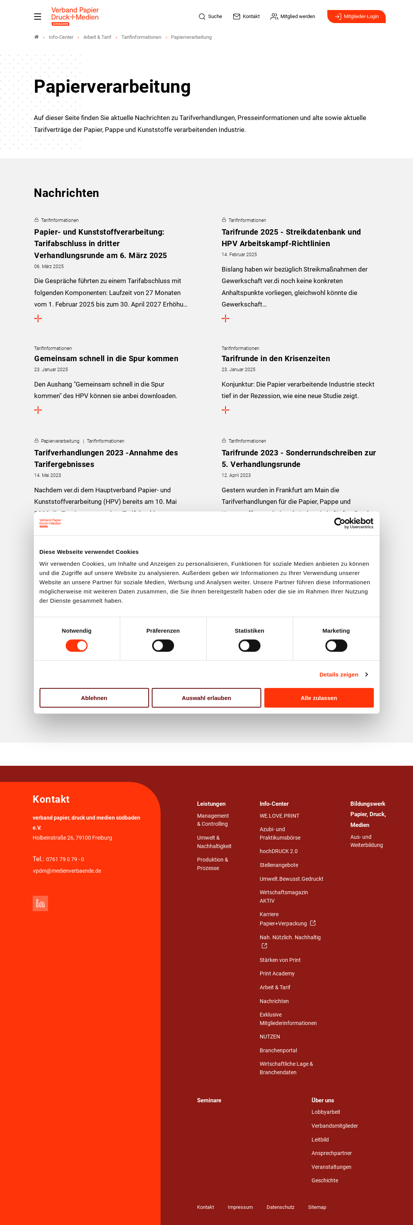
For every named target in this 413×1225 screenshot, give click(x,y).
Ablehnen (94, 698)
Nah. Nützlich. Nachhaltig (290, 937)
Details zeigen (339, 674)
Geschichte (325, 1180)
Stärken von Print (280, 960)
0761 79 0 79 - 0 (65, 859)
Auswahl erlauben (206, 698)
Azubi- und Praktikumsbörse (280, 833)
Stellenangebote (279, 865)
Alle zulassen (318, 698)
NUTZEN (270, 1036)
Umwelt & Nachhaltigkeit (214, 842)
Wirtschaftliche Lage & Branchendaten (286, 1068)
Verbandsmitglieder (335, 1126)
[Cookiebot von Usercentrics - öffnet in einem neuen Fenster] (340, 523)
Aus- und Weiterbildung (366, 841)
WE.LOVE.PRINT (279, 816)
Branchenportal (278, 1050)
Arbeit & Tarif (275, 987)
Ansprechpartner (332, 1153)
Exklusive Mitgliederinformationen (288, 1019)
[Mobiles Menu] (37, 16)
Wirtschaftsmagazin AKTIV (284, 896)
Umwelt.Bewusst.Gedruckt (291, 879)
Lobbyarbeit (326, 1112)
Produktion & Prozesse (212, 864)
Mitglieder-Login (356, 16)
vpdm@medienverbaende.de (67, 871)
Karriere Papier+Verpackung (284, 919)
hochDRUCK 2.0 (279, 851)
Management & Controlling (213, 820)
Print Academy (277, 973)
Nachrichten (274, 1001)
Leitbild (320, 1140)
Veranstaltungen (332, 1167)
